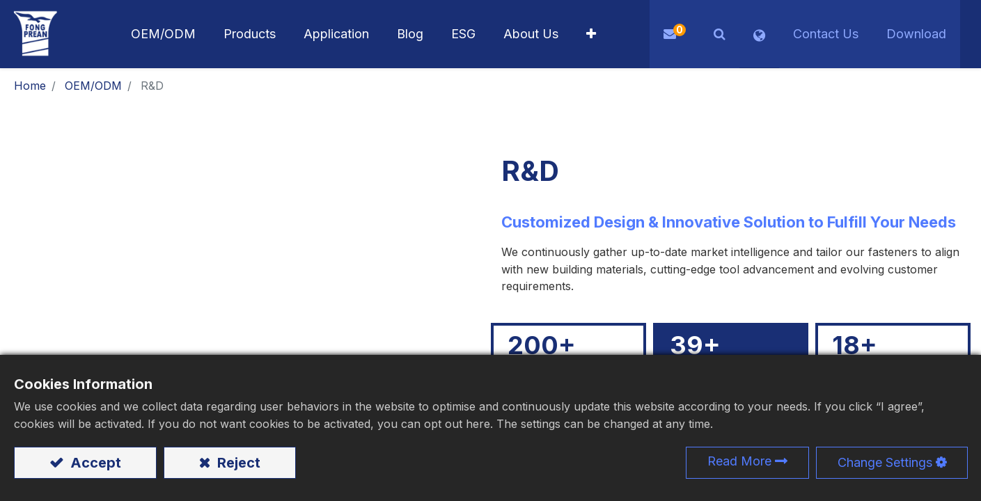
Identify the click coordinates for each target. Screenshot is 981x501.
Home (30, 86)
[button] (591, 34)
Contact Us (825, 33)
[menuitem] (336, 34)
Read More (739, 461)
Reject (237, 462)
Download (916, 33)
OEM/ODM (93, 86)
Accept (94, 462)
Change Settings (885, 462)
